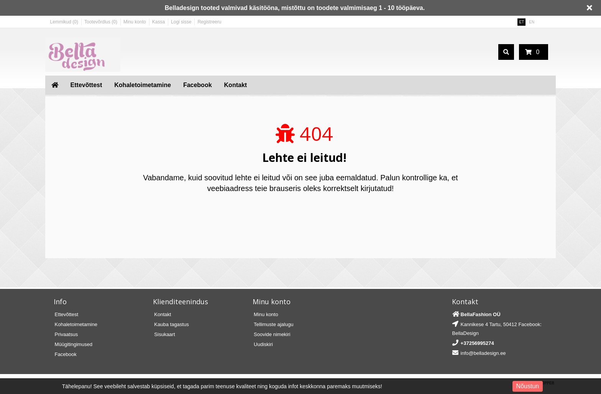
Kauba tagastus (171, 324)
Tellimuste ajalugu (273, 324)
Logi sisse (181, 22)
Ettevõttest (86, 85)
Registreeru (209, 22)
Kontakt (235, 85)
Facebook (197, 85)
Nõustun (527, 386)
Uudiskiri (263, 344)
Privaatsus (66, 334)
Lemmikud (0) (64, 22)
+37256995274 (477, 343)
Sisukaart (164, 334)
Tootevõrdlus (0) (100, 22)
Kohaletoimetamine (142, 85)
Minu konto (134, 22)
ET (521, 22)
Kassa (158, 22)
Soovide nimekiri (272, 334)
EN (531, 22)
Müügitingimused (73, 344)
